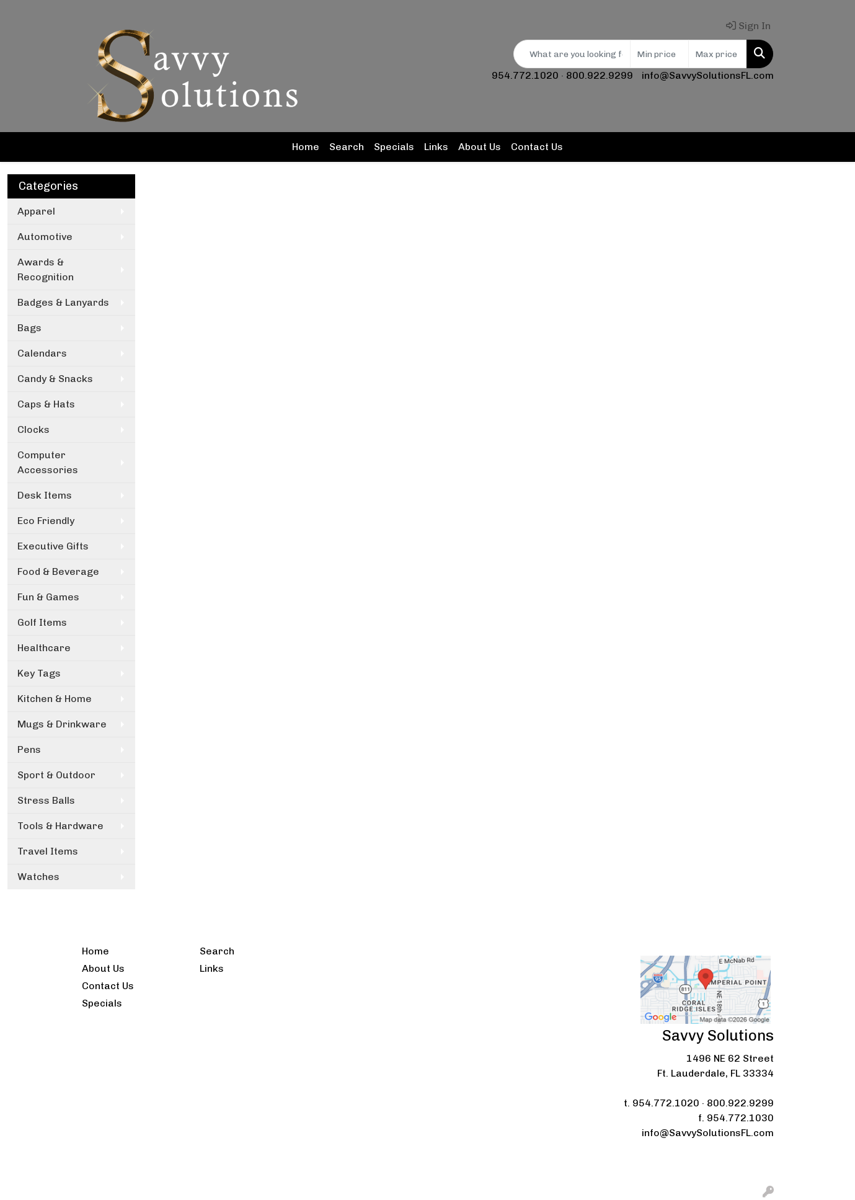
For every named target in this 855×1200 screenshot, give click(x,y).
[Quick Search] (572, 54)
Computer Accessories (47, 462)
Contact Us (537, 147)
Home (305, 147)
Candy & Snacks (55, 378)
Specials (394, 147)
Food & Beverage (58, 571)
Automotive (45, 236)
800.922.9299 (599, 75)
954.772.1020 (525, 75)
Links (436, 147)
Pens (29, 749)
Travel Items (47, 851)
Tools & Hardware (60, 826)
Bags (29, 328)
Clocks (33, 429)
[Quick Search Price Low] (659, 54)
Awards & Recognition (45, 269)
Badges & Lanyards (63, 302)
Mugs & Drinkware (62, 724)
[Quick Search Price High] (717, 54)
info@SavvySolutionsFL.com (708, 75)
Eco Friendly (45, 521)
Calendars (42, 353)
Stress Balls (46, 800)
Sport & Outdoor (56, 775)
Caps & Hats (46, 404)
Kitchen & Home (54, 698)
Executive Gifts (53, 546)
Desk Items (44, 495)
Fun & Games (48, 597)
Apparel (36, 211)
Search (346, 147)
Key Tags (39, 673)
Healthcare (44, 648)
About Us (479, 147)
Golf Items (42, 622)
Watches (38, 876)
